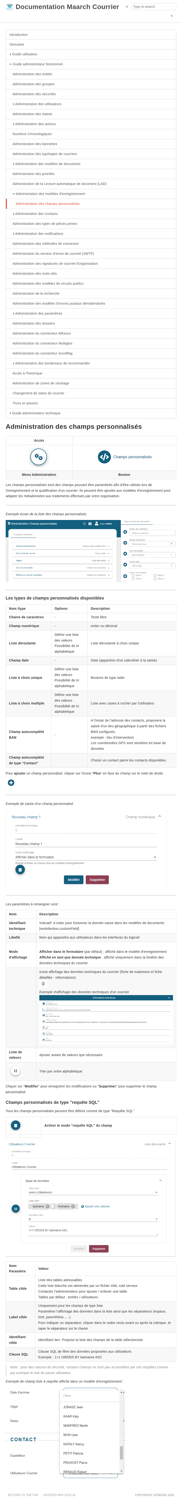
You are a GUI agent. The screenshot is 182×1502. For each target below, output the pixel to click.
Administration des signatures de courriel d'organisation (53, 263)
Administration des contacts (33, 214)
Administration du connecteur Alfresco (40, 333)
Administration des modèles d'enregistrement (47, 194)
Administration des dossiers (32, 323)
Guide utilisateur (23, 54)
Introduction (18, 35)
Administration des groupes (32, 84)
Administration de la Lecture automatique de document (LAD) (58, 184)
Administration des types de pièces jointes (43, 224)
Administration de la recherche (34, 293)
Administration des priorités (32, 174)
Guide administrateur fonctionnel (36, 64)
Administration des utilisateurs (35, 104)
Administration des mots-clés (33, 273)
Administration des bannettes (33, 144)
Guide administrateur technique (34, 413)
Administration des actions (32, 124)
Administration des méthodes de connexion (44, 243)
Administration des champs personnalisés (44, 204)
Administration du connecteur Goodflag (41, 353)
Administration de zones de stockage (39, 383)
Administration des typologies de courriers (43, 154)
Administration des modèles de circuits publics (46, 283)
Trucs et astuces (23, 403)
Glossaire (16, 44)
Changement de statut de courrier (36, 393)
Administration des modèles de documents (45, 164)
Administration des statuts (30, 114)
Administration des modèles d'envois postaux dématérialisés (57, 303)
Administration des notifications (36, 233)
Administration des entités (30, 74)
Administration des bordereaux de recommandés (49, 363)
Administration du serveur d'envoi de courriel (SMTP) (51, 253)
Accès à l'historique (25, 373)
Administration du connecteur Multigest (40, 343)
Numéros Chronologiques (30, 134)
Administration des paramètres (35, 313)
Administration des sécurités (32, 94)
